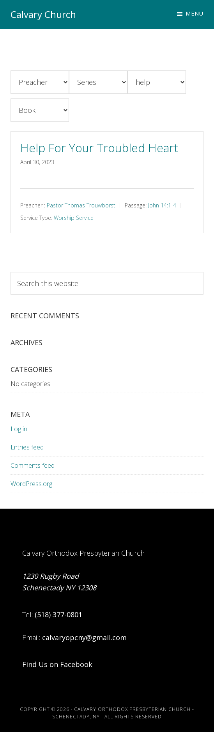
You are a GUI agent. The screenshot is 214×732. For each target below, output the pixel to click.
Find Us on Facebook (57, 664)
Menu (194, 13)
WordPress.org (31, 483)
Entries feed (27, 447)
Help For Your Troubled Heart (99, 148)
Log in (19, 429)
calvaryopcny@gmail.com (84, 637)
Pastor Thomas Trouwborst (81, 205)
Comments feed (33, 465)
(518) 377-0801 (58, 614)
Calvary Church (43, 14)
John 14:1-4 (162, 205)
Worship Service (74, 217)
